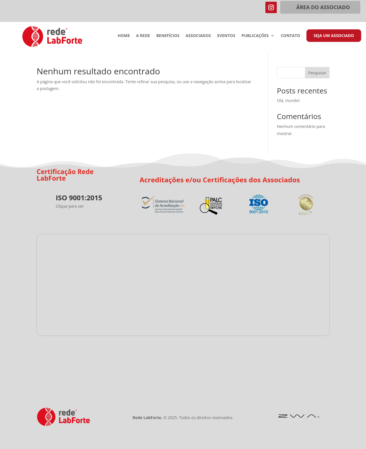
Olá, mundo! (288, 100)
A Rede (143, 36)
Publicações (255, 36)
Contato (290, 36)
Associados (198, 36)
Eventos (226, 36)
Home (124, 36)
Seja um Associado (334, 35)
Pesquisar (317, 72)
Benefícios (167, 36)
